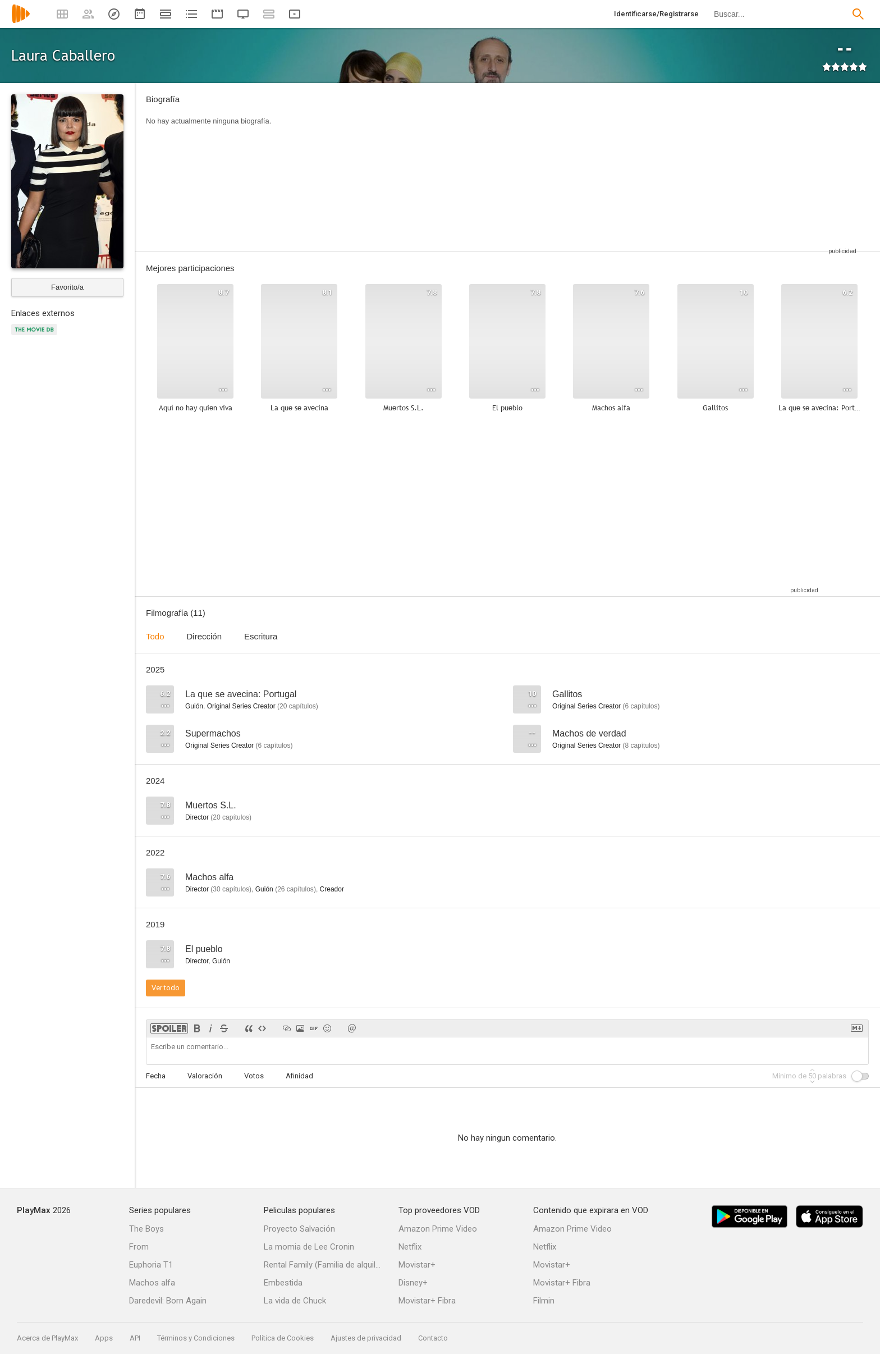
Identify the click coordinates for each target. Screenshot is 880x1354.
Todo (155, 636)
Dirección (204, 636)
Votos (254, 1076)
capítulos (297, 706)
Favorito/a (67, 287)
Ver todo (166, 988)
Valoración (204, 1076)
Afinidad (299, 1076)
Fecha (156, 1076)
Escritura (260, 636)
